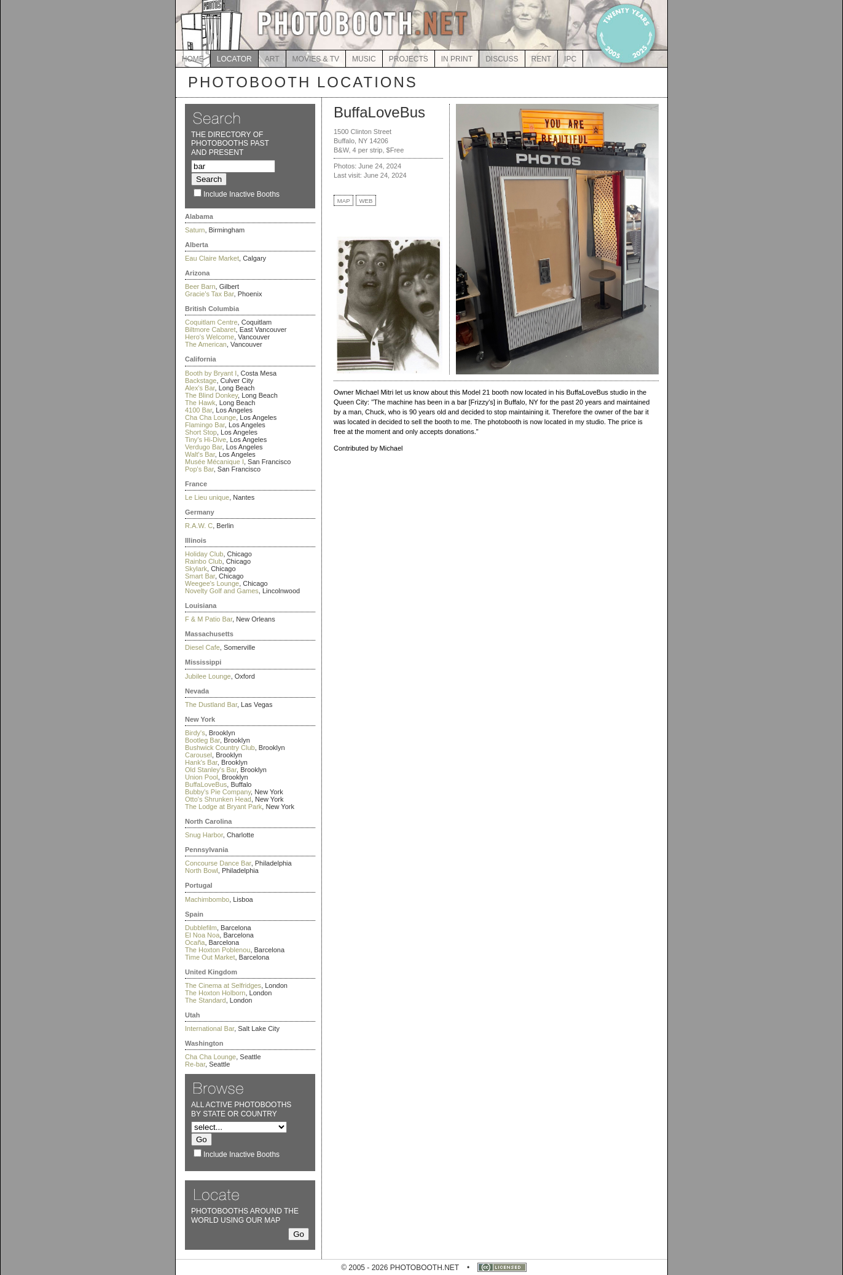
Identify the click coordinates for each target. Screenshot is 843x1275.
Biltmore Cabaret (210, 329)
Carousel (198, 755)
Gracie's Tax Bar (209, 294)
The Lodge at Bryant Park (223, 806)
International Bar (209, 1028)
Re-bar (195, 1064)
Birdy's (195, 732)
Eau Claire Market (212, 258)
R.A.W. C (199, 525)
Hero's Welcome (209, 337)
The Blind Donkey (211, 395)
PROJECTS (408, 59)
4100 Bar (198, 410)
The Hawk (200, 402)
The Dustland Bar (211, 704)
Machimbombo (207, 899)
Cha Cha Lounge (210, 417)
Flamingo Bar (205, 424)
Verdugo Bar (203, 447)
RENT (541, 59)
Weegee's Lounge (212, 583)
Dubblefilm (201, 927)
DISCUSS (501, 59)
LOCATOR (234, 59)
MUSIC (364, 59)
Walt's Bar (200, 454)
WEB (366, 200)
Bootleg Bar (202, 740)
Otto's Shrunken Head (218, 799)
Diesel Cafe (202, 647)
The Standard (205, 1000)
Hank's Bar (201, 762)
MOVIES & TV (315, 59)
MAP (343, 200)
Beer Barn (200, 286)
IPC (570, 59)
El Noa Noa (202, 935)
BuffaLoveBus (206, 784)
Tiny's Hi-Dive (205, 439)
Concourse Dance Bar (218, 863)
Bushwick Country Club (220, 747)
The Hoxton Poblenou (217, 949)
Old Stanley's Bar (211, 769)
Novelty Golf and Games (222, 590)
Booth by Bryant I (211, 373)
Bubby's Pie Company (218, 791)
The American (206, 344)
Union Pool (201, 777)
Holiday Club (204, 554)
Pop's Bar (199, 469)
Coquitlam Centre (211, 322)
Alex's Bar (200, 388)
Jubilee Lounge (208, 676)
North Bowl (201, 870)
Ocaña (195, 942)
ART (272, 59)
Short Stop (201, 432)
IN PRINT (456, 59)
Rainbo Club (203, 561)
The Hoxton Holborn (215, 993)
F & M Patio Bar (208, 619)
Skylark (196, 568)
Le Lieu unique (207, 497)
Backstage (200, 380)
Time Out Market (210, 957)
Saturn (195, 230)
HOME (193, 59)
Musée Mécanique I (214, 461)
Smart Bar (200, 576)
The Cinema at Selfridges (223, 985)
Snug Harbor (204, 835)
